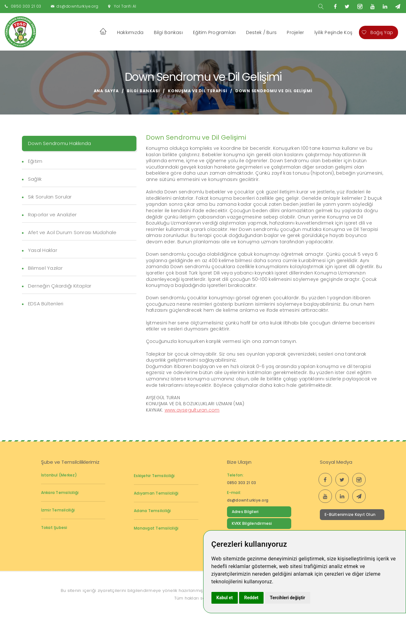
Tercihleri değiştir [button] (287, 597)
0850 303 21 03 (26, 6)
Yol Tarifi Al (125, 6)
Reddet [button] (251, 597)
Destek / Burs (261, 32)
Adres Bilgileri (245, 511)
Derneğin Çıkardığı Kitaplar (60, 285)
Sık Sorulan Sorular (50, 196)
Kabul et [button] (225, 597)
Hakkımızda (130, 32)
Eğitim (35, 161)
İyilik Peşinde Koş (333, 32)
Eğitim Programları (214, 32)
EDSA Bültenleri (46, 303)
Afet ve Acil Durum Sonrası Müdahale (72, 232)
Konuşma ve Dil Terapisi (197, 91)
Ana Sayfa (106, 91)
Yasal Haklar (42, 250)
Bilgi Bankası (168, 32)
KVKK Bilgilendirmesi (252, 523)
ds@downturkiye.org (77, 6)
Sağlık (35, 179)
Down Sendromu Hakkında (59, 143)
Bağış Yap (377, 32)
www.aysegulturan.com (192, 410)
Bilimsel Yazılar (45, 268)
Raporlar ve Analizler (52, 214)
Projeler (295, 32)
